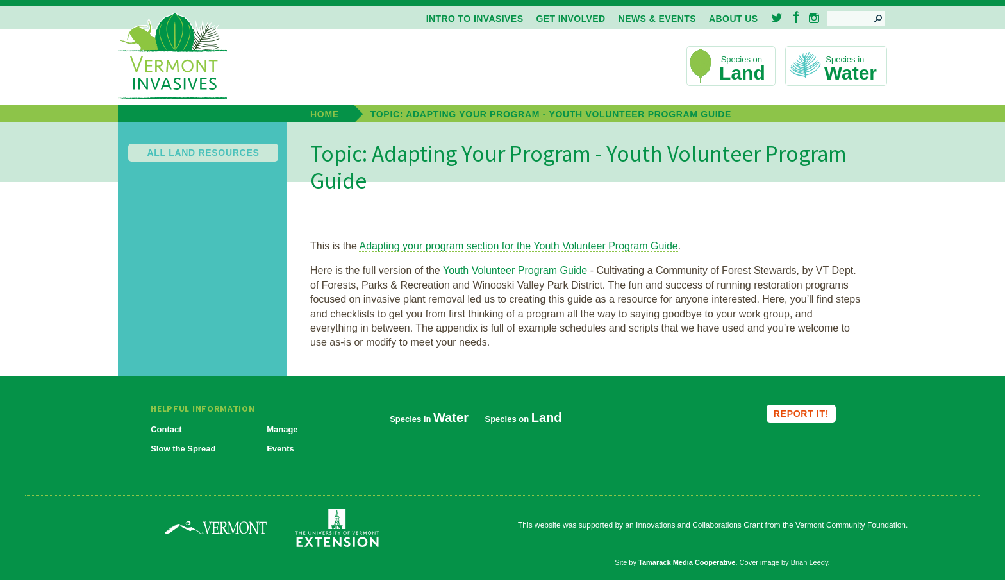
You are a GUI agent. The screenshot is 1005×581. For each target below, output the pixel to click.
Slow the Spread (183, 448)
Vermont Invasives (172, 57)
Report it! (801, 413)
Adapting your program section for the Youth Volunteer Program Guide (518, 245)
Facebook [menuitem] (796, 17)
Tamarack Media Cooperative (686, 562)
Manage (282, 429)
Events (280, 448)
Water (850, 72)
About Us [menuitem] (733, 18)
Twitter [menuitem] (778, 18)
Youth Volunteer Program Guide (515, 270)
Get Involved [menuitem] (570, 18)
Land (742, 72)
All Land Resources (203, 152)
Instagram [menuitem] (814, 18)
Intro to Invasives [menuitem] (475, 18)
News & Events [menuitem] (657, 18)
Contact (166, 429)
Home (324, 114)
